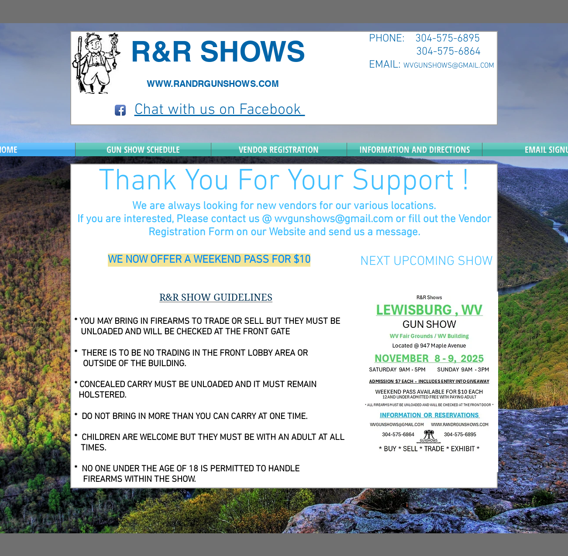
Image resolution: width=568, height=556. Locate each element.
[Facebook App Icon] (120, 110)
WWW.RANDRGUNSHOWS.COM (213, 84)
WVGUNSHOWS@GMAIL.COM (448, 66)
